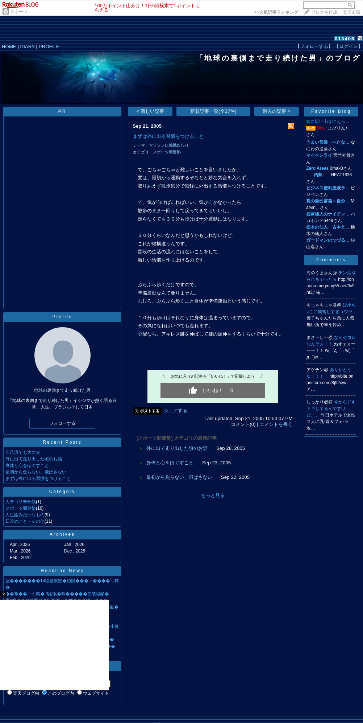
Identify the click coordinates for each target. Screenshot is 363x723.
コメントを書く (275, 424)
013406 (345, 38)
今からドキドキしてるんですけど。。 (331, 408)
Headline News (62, 570)
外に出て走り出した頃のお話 (33, 458)
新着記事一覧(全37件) (213, 111)
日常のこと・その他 (25, 521)
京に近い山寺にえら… (328, 121)
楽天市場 (351, 12)
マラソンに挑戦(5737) (168, 145)
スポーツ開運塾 (20, 508)
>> (276, 12)
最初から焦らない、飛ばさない (35, 472)
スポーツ (19, 11)
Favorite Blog (331, 111)
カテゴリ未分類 (20, 501)
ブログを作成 (324, 12)
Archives (62, 534)
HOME (9, 46)
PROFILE (49, 46)
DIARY (27, 46)
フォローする (62, 423)
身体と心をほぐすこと (27, 465)
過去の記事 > (277, 111)
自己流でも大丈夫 (22, 452)
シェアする (175, 410)
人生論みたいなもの (25, 514)
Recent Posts (62, 442)
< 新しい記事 (150, 111)
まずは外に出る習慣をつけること (38, 478)
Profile (62, 316)
